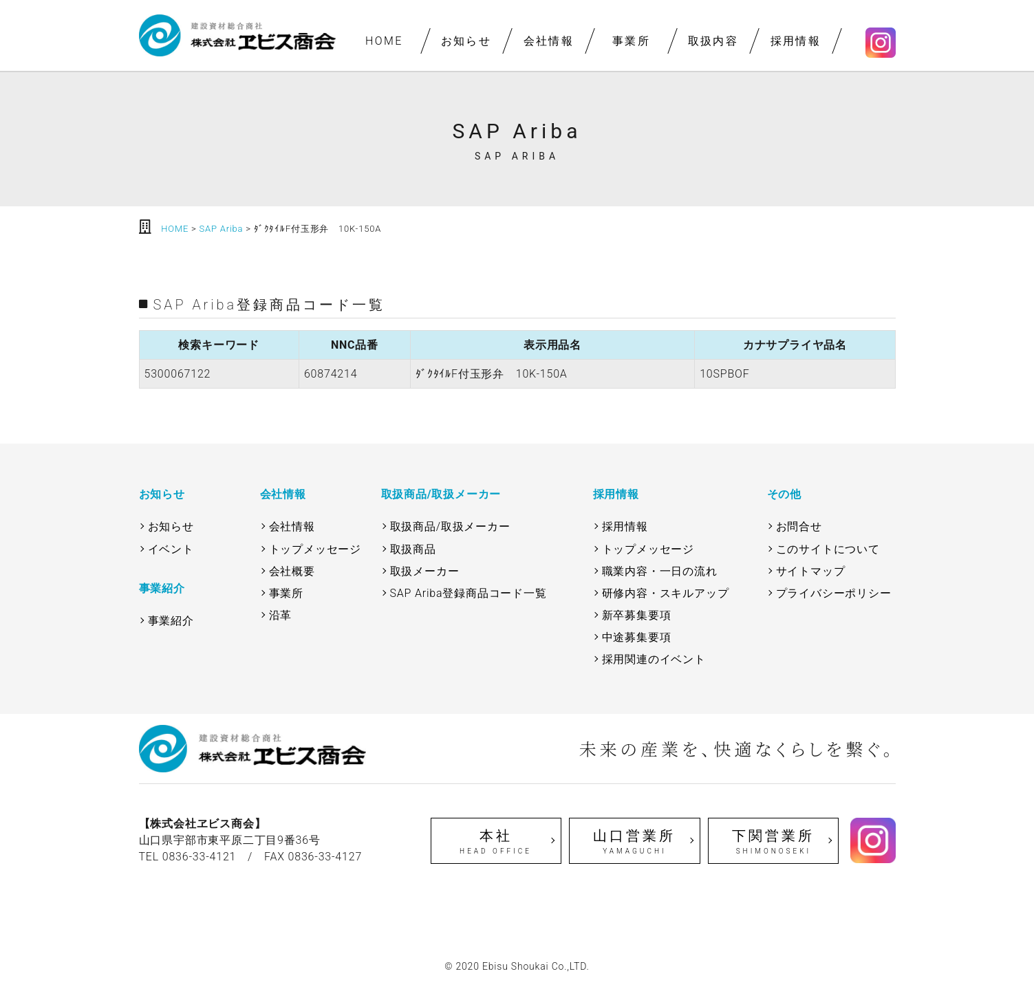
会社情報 (548, 40)
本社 (496, 841)
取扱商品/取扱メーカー (450, 526)
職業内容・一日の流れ (660, 571)
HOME (383, 40)
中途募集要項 (636, 637)
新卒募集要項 (636, 615)
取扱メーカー (425, 571)
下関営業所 (773, 841)
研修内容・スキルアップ (665, 593)
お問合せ (799, 526)
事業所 (630, 40)
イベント (171, 549)
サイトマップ (810, 571)
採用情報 (795, 40)
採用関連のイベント (654, 659)
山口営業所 (634, 841)
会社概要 (292, 571)
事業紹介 (171, 620)
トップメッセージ (315, 549)
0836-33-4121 (199, 856)
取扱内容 (713, 40)
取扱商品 (413, 549)
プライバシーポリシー (834, 593)
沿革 (280, 615)
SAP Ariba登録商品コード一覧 (468, 593)
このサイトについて (828, 549)
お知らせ (466, 40)
